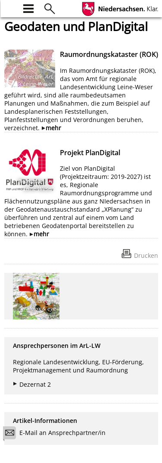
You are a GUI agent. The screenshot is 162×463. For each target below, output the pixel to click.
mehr (53, 128)
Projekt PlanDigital (90, 152)
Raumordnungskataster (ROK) (109, 54)
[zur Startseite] (9, 7)
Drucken (146, 255)
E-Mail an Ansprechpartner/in (57, 434)
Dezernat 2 (35, 384)
